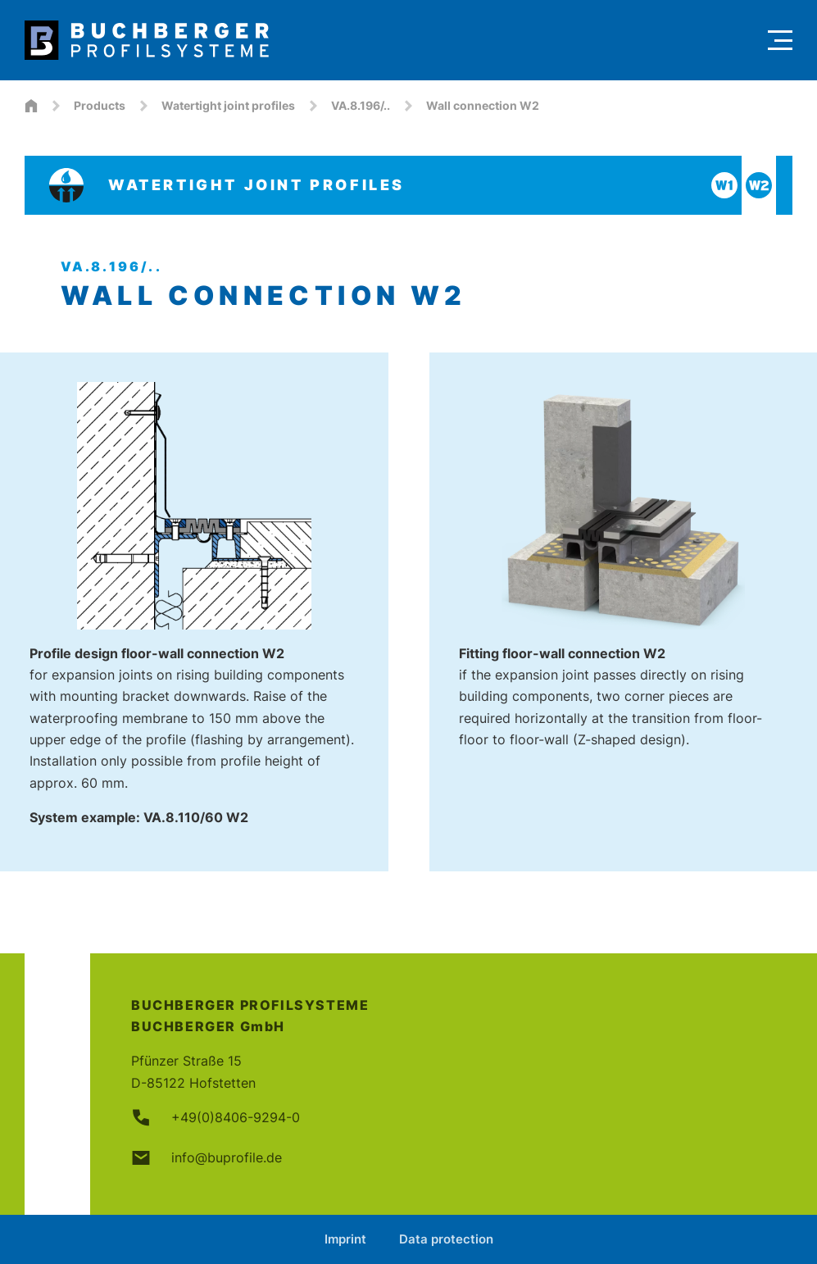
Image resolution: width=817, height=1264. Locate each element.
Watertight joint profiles (228, 105)
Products (99, 105)
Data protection (446, 1239)
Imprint (345, 1239)
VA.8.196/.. (360, 105)
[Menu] (780, 40)
